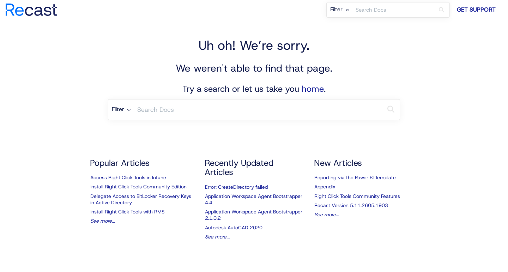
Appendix (324, 186)
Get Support (476, 9)
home (313, 89)
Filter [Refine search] (339, 9)
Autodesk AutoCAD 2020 (233, 227)
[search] (393, 9)
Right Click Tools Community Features (357, 196)
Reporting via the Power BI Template (355, 177)
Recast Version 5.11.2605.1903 (351, 205)
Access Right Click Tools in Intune (128, 177)
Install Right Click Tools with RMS (127, 211)
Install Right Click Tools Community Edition (138, 186)
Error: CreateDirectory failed (236, 187)
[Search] (441, 9)
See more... (102, 221)
